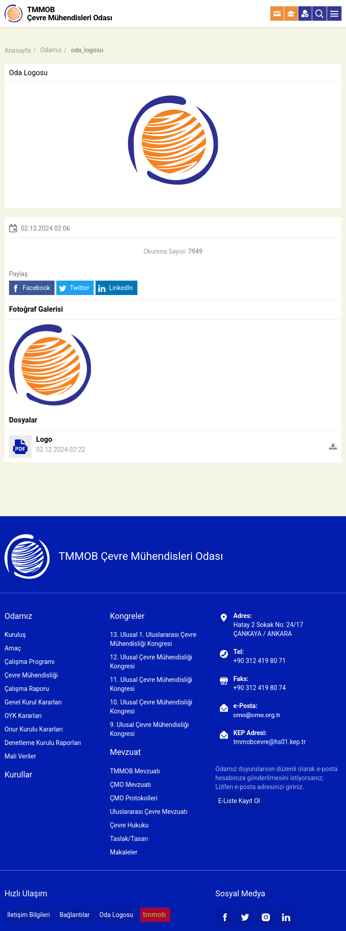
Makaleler (123, 852)
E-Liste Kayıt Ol (239, 800)
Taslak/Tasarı (129, 838)
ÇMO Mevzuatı (130, 784)
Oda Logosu (116, 914)
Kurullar (18, 774)
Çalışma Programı (30, 661)
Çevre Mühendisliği (31, 675)
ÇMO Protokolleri (134, 798)
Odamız (51, 50)
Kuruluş (15, 634)
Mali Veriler (20, 756)
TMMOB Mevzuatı (135, 771)
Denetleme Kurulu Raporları (43, 742)
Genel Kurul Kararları (33, 702)
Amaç (13, 648)
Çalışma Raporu (27, 688)
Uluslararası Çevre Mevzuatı (148, 811)
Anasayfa (18, 50)
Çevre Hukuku (129, 825)
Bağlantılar (74, 914)
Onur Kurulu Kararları (34, 729)
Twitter (74, 288)
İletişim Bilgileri (28, 914)
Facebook (31, 288)
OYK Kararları (23, 715)
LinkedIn (115, 288)
